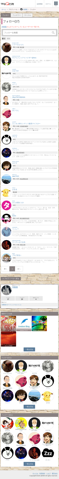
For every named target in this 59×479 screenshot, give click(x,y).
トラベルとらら (7, 373)
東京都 (22, 47)
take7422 (34, 402)
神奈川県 (22, 245)
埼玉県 (22, 179)
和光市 (26, 179)
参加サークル (36, 298)
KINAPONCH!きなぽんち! (21, 430)
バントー (7, 402)
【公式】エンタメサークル (8, 330)
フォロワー (17, 15)
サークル (27, 15)
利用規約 (42, 473)
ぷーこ (48, 373)
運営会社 (55, 473)
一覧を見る (29, 349)
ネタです (34, 373)
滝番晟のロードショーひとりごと (12, 304)
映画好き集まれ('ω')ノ (39, 330)
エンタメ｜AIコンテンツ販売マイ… (34, 387)
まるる (48, 402)
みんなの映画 (8, 345)
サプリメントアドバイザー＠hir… (21, 373)
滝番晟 (4, 27)
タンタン (47, 460)
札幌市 (26, 126)
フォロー (8, 298)
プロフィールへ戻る (11, 278)
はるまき (7, 430)
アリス (48, 388)
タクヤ (21, 402)
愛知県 (18, 152)
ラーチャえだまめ (34, 460)
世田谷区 (26, 218)
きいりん (21, 388)
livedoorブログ (24, 330)
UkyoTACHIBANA (7, 388)
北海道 (22, 126)
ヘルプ (48, 473)
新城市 (22, 152)
